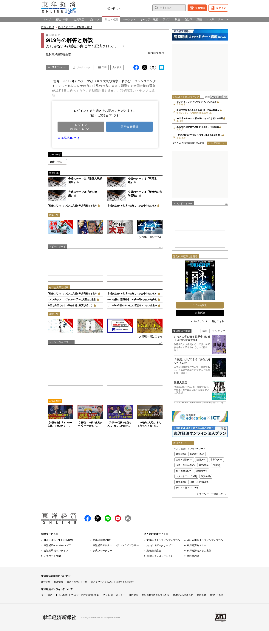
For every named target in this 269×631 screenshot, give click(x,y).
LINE (108, 518)
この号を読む (200, 305)
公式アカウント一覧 (77, 582)
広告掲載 (62, 595)
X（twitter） (98, 518)
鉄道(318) (201, 459)
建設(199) (181, 454)
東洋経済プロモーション (159, 555)
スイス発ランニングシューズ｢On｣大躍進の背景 (72, 299)
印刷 (104, 67)
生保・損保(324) (184, 459)
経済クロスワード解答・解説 (75, 27)
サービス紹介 (48, 595)
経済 (57, 161)
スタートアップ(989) (186, 476)
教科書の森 (193, 555)
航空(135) (203, 465)
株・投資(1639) (183, 470)
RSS (128, 518)
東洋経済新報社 (59, 617)
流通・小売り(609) (199, 482)
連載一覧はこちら (152, 336)
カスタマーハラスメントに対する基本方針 (112, 582)
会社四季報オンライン (56, 550)
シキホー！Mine (52, 555)
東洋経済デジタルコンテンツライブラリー (116, 545)
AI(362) (216, 465)
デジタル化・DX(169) (187, 487)
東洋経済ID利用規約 (183, 595)
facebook (87, 518)
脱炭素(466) (202, 470)
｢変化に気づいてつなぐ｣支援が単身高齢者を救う (72, 205)
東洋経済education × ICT (57, 545)
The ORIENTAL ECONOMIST (60, 540)
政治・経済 (47, 27)
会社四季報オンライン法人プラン (205, 540)
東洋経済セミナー (196, 545)
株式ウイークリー (102, 550)
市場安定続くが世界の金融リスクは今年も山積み (132, 205)
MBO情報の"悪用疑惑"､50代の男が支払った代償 (132, 299)
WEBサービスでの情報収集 (85, 595)
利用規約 (201, 595)
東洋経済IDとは (69, 137)
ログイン (221, 8)
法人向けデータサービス (159, 545)
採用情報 (58, 582)
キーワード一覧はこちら (212, 493)
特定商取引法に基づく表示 (155, 595)
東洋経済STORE (102, 540)
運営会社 (45, 582)
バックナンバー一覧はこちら (208, 321)
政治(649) (206, 476)
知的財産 (133, 595)
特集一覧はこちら (152, 236)
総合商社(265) (197, 454)
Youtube (118, 518)
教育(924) (181, 482)
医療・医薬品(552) (185, 465)
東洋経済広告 (153, 550)
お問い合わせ (216, 595)
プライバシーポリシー (114, 595)
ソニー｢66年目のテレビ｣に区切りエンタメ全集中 (132, 305)
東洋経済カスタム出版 (199, 550)
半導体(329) (216, 459)
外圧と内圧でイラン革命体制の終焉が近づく (70, 305)
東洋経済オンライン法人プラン (163, 540)
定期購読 (200, 312)
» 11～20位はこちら (217, 143)
